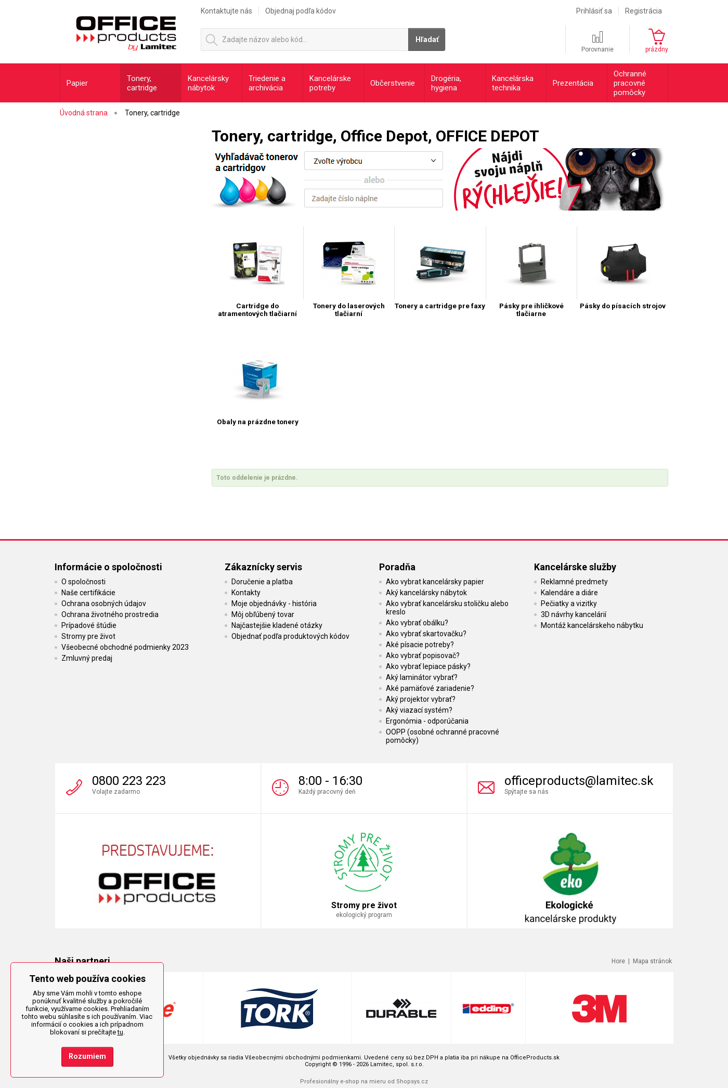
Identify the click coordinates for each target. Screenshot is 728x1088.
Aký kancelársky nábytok (426, 592)
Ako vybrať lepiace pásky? (428, 666)
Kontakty (246, 592)
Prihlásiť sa (594, 11)
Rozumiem (87, 1056)
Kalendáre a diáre (569, 592)
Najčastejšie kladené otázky (276, 625)
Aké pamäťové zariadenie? (430, 688)
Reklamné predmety (574, 582)
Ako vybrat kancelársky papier (435, 582)
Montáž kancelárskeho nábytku (592, 625)
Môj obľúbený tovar (262, 614)
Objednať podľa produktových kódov (290, 636)
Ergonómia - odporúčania (427, 721)
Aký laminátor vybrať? (422, 677)
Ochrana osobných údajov (103, 603)
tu (120, 1032)
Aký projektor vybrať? (421, 699)
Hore (618, 961)
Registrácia (643, 11)
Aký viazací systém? (419, 710)
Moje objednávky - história (274, 603)
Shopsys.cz (412, 1081)
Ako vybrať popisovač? (423, 655)
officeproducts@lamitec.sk (579, 781)
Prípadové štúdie (88, 625)
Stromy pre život (88, 636)
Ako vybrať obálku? (417, 623)
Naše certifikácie (88, 592)
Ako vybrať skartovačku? (426, 634)
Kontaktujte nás (226, 11)
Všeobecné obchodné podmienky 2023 (125, 647)
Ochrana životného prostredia (110, 614)
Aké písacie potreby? (420, 644)
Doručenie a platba (262, 582)
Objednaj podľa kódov (300, 11)
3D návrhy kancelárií (573, 614)
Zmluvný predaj (86, 658)
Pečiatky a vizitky (569, 603)
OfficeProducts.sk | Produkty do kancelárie (125, 30)
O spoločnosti (83, 582)
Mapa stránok (652, 961)
